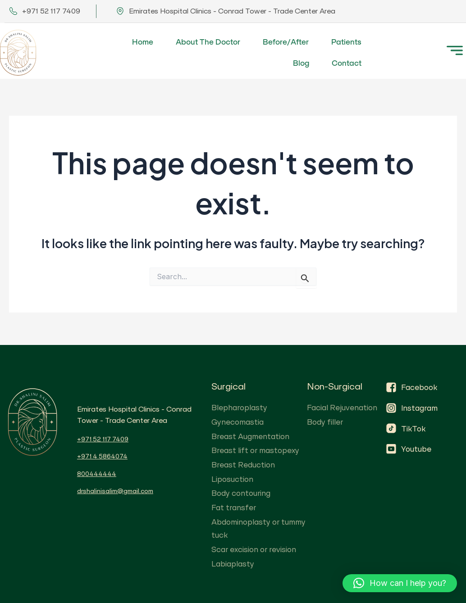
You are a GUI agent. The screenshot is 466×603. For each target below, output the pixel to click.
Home (142, 41)
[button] (400, 583)
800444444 (96, 473)
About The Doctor (208, 41)
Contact (346, 63)
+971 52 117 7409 (102, 439)
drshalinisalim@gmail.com (115, 490)
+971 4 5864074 (102, 456)
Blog (301, 63)
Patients (346, 41)
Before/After (286, 41)
